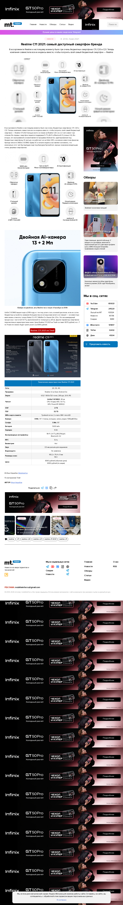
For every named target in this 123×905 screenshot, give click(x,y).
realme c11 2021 (50, 539)
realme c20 (26, 539)
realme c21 (37, 539)
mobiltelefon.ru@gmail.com (27, 587)
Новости (50, 39)
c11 (18, 539)
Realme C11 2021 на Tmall (42, 330)
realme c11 (63, 539)
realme (11, 539)
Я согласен (61, 900)
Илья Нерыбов (16, 482)
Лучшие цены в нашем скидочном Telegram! (61, 32)
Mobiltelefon (23, 473)
